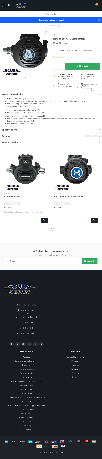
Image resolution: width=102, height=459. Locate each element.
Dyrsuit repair (26, 393)
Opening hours (26, 413)
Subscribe (89, 261)
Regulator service (27, 377)
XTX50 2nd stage (12, 196)
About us (26, 357)
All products (75, 377)
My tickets (76, 365)
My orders (75, 361)
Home (43, 26)
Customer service (27, 373)
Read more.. (58, 57)
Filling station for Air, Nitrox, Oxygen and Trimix (26, 405)
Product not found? (26, 417)
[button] (25, 77)
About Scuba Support (26, 409)
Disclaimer (26, 365)
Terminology (26, 425)
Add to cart (82, 66)
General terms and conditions (26, 361)
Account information (75, 357)
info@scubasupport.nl (27, 333)
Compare (75, 373)
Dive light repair (26, 389)
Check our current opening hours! (51, 20)
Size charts (26, 429)
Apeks (56, 34)
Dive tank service (26, 385)
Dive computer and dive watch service (26, 381)
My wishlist (75, 369)
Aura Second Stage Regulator (69, 196)
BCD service (26, 401)
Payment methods (26, 369)
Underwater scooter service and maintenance (26, 397)
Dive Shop (26, 421)
